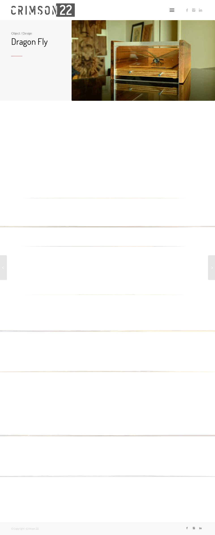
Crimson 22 (32, 528)
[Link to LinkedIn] (200, 10)
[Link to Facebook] (187, 10)
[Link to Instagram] (193, 10)
